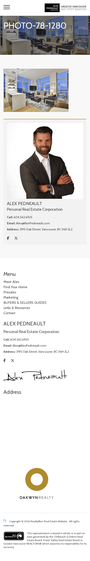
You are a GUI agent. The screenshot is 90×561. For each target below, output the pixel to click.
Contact (9, 313)
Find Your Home (15, 287)
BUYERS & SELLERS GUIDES (24, 303)
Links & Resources (16, 308)
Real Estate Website (56, 521)
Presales (9, 292)
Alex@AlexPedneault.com (33, 223)
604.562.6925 (23, 217)
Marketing (10, 297)
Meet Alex (11, 282)
